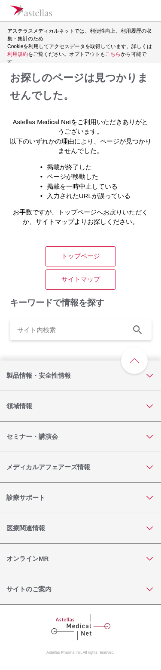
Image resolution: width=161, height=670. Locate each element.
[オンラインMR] (80, 559)
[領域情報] (80, 406)
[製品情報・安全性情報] (80, 376)
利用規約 (17, 54)
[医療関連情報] (80, 528)
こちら (113, 54)
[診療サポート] (80, 498)
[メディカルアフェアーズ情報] (80, 467)
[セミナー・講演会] (80, 437)
